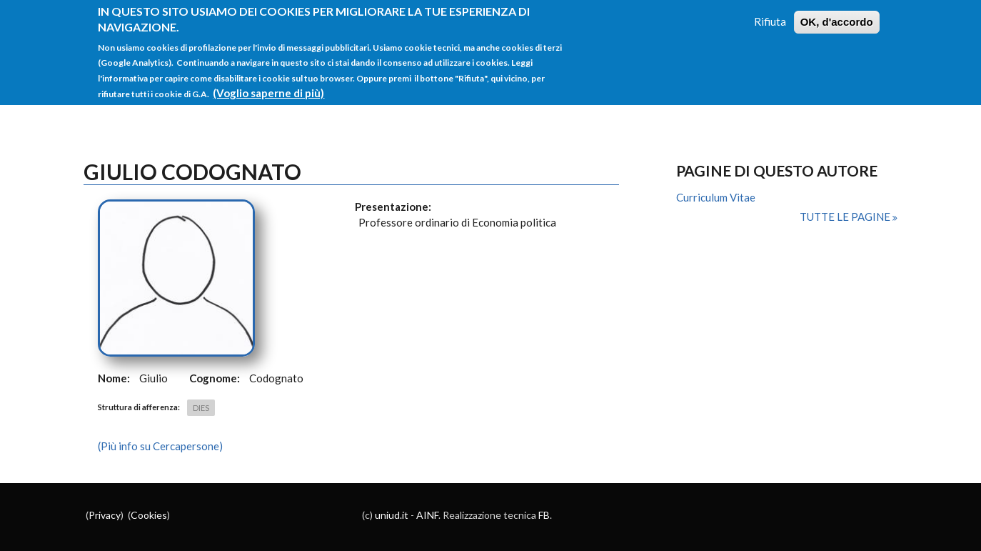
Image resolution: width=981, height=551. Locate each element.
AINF (427, 515)
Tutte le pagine (846, 216)
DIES (201, 407)
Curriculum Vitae (715, 197)
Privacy (105, 515)
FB (544, 515)
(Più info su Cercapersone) (160, 446)
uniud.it (391, 515)
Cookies (149, 515)
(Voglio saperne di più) (268, 85)
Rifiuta (770, 14)
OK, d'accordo (836, 15)
